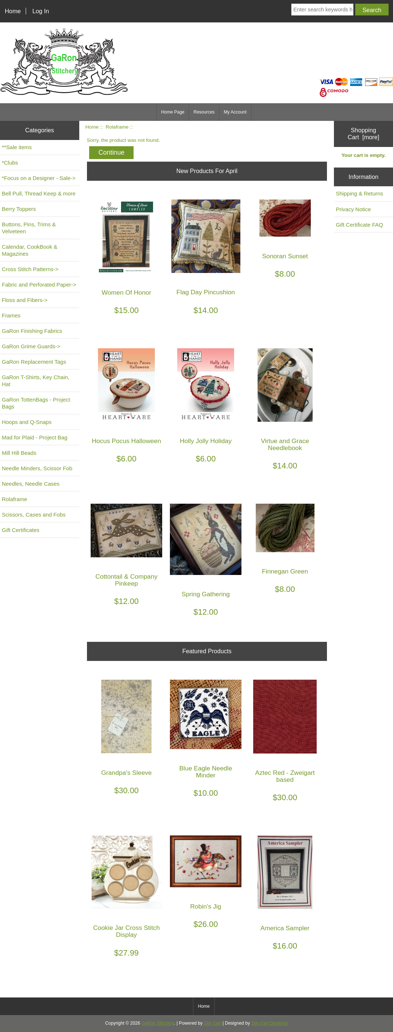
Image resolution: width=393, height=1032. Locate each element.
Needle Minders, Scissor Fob (37, 468)
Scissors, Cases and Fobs (34, 514)
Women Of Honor (126, 292)
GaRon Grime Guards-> (31, 346)
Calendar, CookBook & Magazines (29, 250)
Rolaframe (117, 127)
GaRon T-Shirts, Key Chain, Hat (35, 380)
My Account (235, 112)
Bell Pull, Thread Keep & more (39, 193)
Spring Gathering (206, 594)
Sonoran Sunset (285, 256)
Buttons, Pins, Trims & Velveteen (29, 227)
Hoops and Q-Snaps (27, 422)
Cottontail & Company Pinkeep (126, 580)
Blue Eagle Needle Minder (205, 772)
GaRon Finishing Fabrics (32, 331)
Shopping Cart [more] (363, 133)
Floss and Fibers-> (24, 300)
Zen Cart (213, 1023)
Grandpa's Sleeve (126, 772)
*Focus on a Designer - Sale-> (39, 178)
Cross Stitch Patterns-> (30, 269)
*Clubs (10, 162)
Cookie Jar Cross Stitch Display (126, 931)
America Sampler (285, 928)
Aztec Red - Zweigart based (284, 776)
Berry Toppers (19, 209)
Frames (11, 315)
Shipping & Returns (359, 193)
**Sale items (17, 147)
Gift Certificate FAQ (359, 225)
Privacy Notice (353, 209)
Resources (203, 112)
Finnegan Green (285, 571)
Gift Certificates (20, 530)
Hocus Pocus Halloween (126, 441)
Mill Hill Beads (19, 453)
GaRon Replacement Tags (34, 362)
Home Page (172, 112)
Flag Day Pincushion (206, 292)
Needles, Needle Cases (30, 484)
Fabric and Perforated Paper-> (39, 284)
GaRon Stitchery (157, 1023)
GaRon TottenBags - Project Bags (36, 403)
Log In (40, 11)
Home (13, 11)
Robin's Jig (205, 906)
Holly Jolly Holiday (206, 441)
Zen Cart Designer (269, 1023)
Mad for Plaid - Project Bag (35, 437)
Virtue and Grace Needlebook (285, 445)
